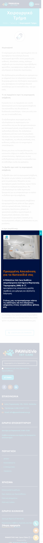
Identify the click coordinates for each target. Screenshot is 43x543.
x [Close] (40, 232)
